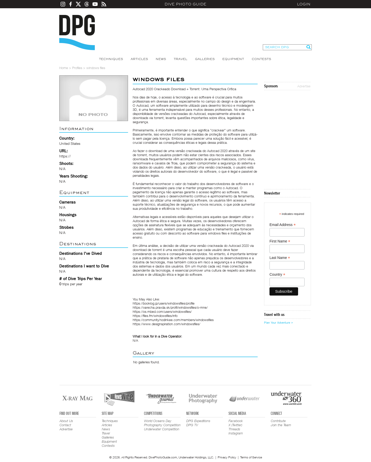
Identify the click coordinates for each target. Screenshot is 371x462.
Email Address (282, 224)
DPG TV (192, 425)
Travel (180, 59)
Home (63, 68)
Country (277, 274)
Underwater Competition (161, 429)
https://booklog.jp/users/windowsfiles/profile (164, 303)
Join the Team (281, 425)
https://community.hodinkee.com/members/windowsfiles (173, 320)
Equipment (233, 59)
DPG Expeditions (198, 421)
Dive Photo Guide (185, 4)
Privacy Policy (227, 457)
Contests (261, 59)
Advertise (303, 86)
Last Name (279, 257)
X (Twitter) (235, 425)
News (161, 59)
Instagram (236, 433)
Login (303, 4)
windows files (217, 233)
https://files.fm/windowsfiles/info (155, 316)
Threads (234, 429)
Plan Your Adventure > (278, 322)
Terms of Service (251, 457)
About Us (66, 421)
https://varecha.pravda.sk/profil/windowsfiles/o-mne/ (170, 307)
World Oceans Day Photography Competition (162, 423)
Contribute (278, 421)
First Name (279, 241)
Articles (139, 59)
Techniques (111, 59)
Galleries (205, 59)
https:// (65, 156)
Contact (65, 425)
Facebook (236, 421)
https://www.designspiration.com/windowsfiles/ (166, 324)
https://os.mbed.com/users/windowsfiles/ (162, 311)
